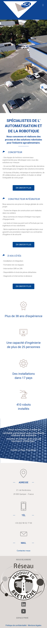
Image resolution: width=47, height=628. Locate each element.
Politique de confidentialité (16, 625)
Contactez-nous (23, 551)
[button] (23, 188)
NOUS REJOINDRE (23, 560)
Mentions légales (34, 625)
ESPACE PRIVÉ (22, 618)
